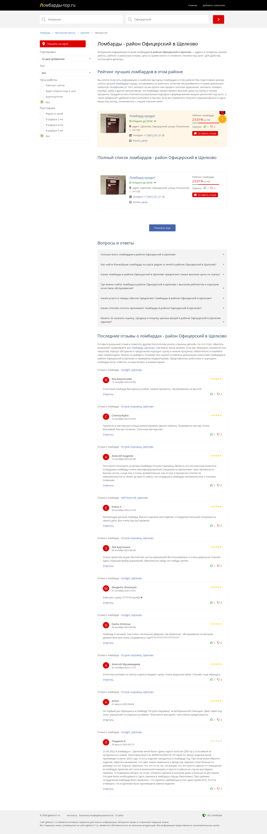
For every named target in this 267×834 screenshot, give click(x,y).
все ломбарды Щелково (141, 347)
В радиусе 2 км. (55, 119)
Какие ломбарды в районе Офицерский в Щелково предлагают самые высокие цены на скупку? (160, 274)
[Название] (81, 19)
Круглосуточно (54, 96)
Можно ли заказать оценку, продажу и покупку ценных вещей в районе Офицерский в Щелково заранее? (161, 320)
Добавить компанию (214, 5)
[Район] (167, 19)
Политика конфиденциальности (96, 815)
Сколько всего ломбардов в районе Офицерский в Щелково (138, 254)
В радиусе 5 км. (55, 130)
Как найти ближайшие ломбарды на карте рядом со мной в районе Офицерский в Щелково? (158, 264)
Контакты (72, 815)
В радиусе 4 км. (55, 124)
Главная (192, 5)
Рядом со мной (54, 113)
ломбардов (122, 83)
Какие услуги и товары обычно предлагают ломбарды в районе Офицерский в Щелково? (156, 298)
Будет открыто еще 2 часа (61, 91)
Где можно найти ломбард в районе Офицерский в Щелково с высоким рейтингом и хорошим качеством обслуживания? (160, 286)
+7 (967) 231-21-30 (154, 135)
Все (48, 102)
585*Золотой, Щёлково (134, 497)
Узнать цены (140, 140)
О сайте (119, 815)
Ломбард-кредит (142, 116)
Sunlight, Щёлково (131, 369)
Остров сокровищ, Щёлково (137, 406)
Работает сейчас (55, 85)
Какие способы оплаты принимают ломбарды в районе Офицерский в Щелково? (151, 308)
